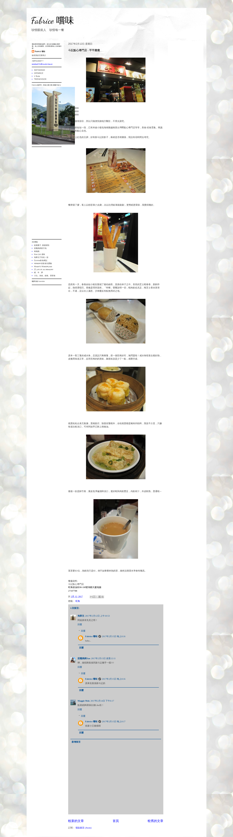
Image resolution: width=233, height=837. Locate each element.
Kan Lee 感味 (39, 254)
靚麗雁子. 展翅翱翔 (41, 245)
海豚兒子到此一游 (41, 257)
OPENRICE (38, 73)
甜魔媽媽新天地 (40, 248)
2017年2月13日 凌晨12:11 (103, 658)
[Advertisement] (47, 193)
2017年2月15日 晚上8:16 (113, 636)
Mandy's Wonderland (43, 266)
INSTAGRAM (39, 70)
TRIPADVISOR (40, 79)
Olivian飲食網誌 (40, 260)
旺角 (77, 601)
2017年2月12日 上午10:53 (97, 616)
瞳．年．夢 (38, 272)
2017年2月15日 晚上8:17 (113, 721)
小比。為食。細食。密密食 (44, 275)
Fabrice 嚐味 (52, 20)
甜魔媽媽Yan (84, 658)
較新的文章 (76, 821)
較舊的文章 (155, 821)
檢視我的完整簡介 (39, 55)
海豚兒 (81, 616)
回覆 (80, 624)
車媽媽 (36, 251)
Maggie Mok (84, 701)
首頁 (116, 821)
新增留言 (76, 742)
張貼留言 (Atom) (83, 828)
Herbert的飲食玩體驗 (43, 263)
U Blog (37, 76)
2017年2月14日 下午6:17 (102, 701)
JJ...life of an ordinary (43, 269)
